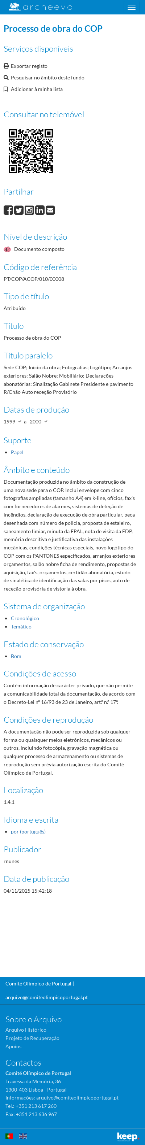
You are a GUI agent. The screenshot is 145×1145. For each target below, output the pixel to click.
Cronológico (25, 618)
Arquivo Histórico (25, 1030)
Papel (17, 452)
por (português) (28, 831)
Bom (16, 656)
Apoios (13, 1046)
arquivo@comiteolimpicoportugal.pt (46, 997)
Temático (21, 626)
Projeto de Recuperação (32, 1038)
